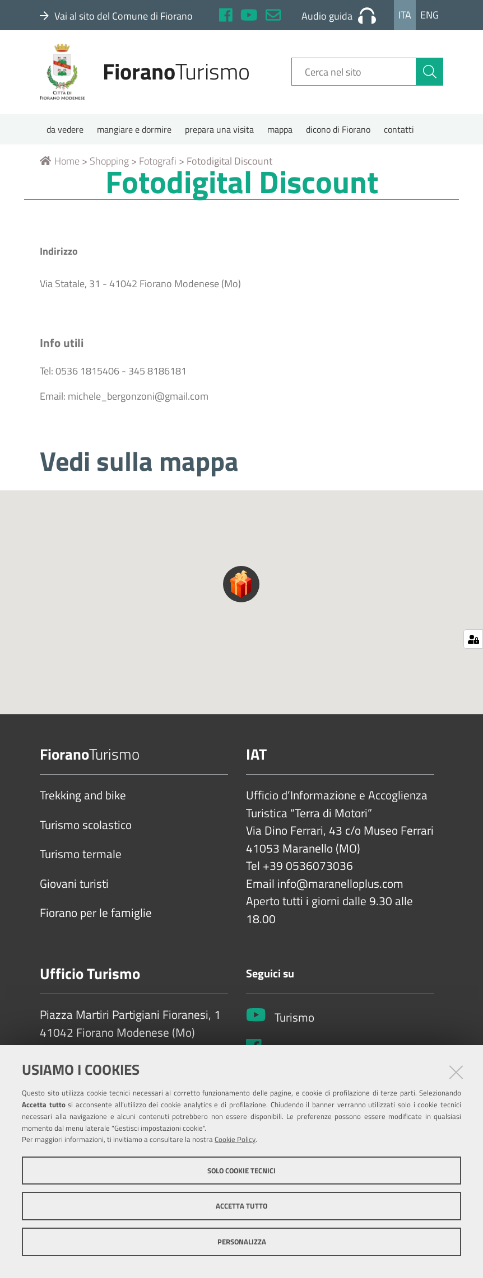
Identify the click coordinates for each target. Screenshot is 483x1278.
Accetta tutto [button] (241, 1205)
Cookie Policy (235, 1139)
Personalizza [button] (241, 1241)
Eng (429, 14)
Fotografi (158, 165)
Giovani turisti (74, 888)
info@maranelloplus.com (340, 888)
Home (60, 165)
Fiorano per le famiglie (96, 917)
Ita (404, 14)
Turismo (294, 1021)
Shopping (109, 165)
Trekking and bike (83, 800)
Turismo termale (81, 859)
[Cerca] (429, 74)
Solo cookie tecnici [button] (241, 1170)
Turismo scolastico (86, 829)
